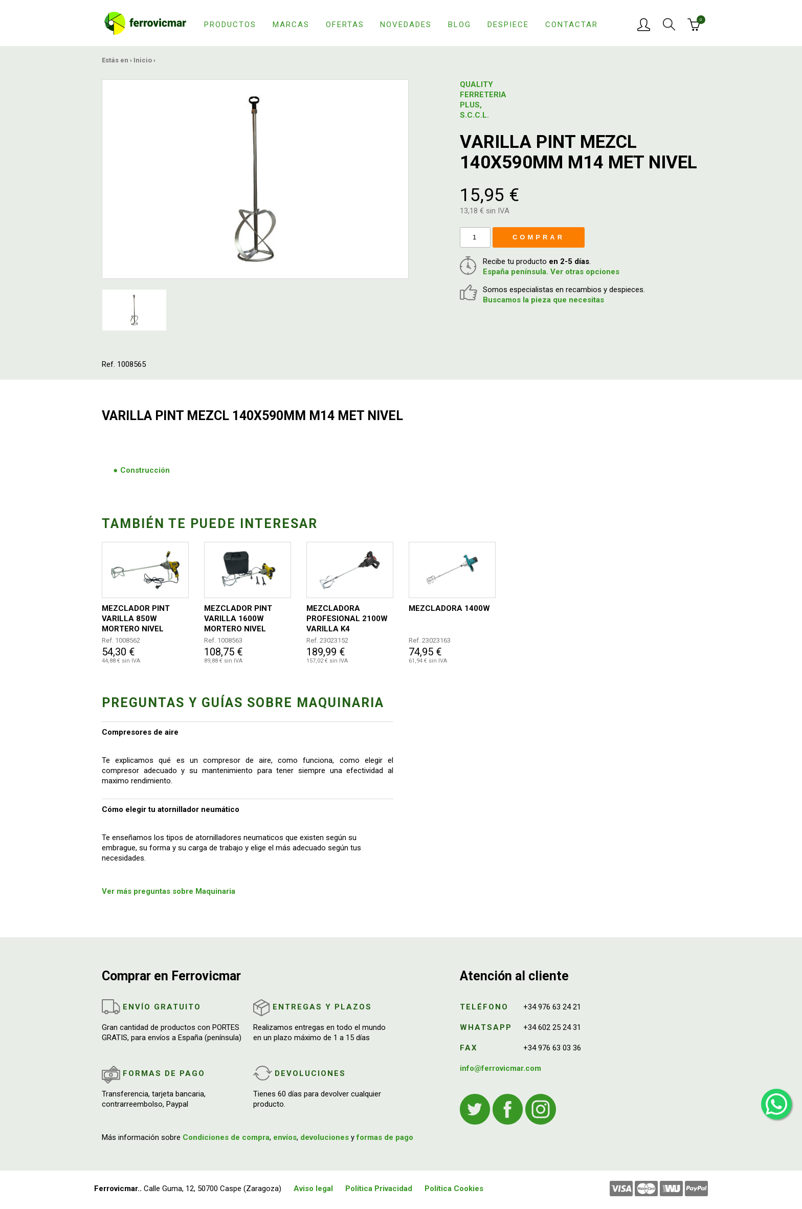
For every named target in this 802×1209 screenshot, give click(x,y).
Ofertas (345, 24)
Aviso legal (313, 1188)
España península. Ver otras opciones (551, 271)
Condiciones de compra (226, 1137)
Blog (459, 24)
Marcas (291, 24)
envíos (285, 1137)
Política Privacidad (378, 1188)
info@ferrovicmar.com (500, 1068)
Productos (230, 24)
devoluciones (324, 1137)
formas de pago (385, 1137)
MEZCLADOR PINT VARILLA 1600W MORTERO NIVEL (238, 618)
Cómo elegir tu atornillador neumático (170, 809)
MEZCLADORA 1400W (449, 608)
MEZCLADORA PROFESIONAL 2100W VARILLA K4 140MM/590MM (347, 619)
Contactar (571, 24)
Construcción (145, 470)
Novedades (406, 24)
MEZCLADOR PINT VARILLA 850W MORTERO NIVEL (136, 618)
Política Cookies (454, 1188)
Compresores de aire (140, 732)
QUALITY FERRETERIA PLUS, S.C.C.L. (483, 100)
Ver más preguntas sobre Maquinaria (168, 891)
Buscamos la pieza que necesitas (543, 299)
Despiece (508, 24)
